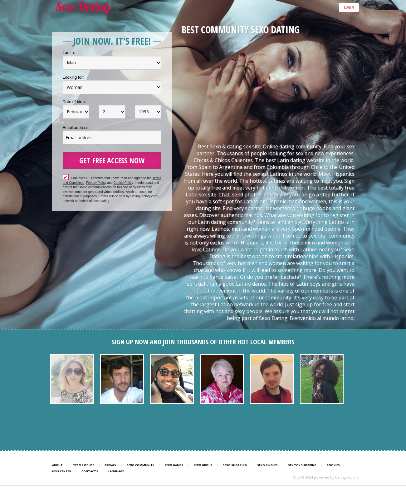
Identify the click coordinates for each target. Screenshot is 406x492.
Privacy (110, 465)
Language (116, 471)
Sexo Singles (267, 465)
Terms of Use (83, 465)
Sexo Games (173, 465)
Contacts (89, 471)
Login (349, 7)
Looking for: (73, 77)
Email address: (76, 127)
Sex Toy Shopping (302, 465)
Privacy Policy (96, 182)
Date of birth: (74, 101)
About (57, 465)
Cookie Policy (123, 182)
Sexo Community (140, 465)
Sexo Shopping (235, 465)
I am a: (69, 52)
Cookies (333, 465)
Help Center (61, 471)
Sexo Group (203, 465)
